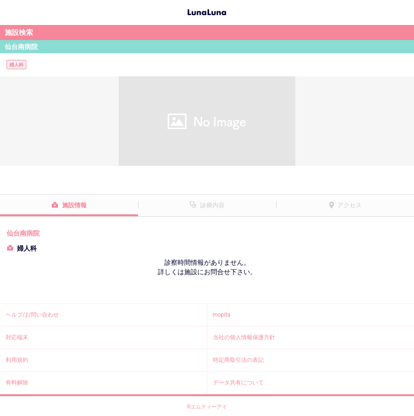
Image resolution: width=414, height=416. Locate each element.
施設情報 (74, 205)
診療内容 (212, 205)
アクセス (349, 205)
